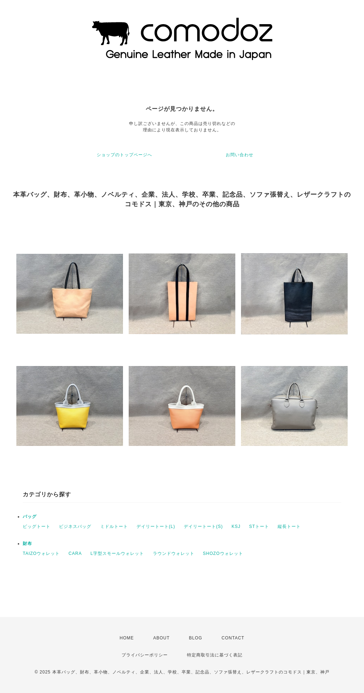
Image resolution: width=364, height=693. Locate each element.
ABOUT (161, 637)
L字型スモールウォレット (117, 553)
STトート (259, 526)
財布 (27, 543)
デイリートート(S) (203, 526)
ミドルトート (114, 526)
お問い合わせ (239, 154)
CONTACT (232, 637)
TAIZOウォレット (41, 553)
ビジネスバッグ (75, 526)
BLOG (195, 637)
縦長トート (289, 526)
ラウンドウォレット (173, 553)
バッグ (30, 516)
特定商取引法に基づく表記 (214, 655)
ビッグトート (36, 526)
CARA (75, 553)
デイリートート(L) (155, 526)
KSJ (235, 526)
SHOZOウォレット (223, 553)
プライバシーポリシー (145, 655)
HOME (127, 637)
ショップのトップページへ (124, 154)
